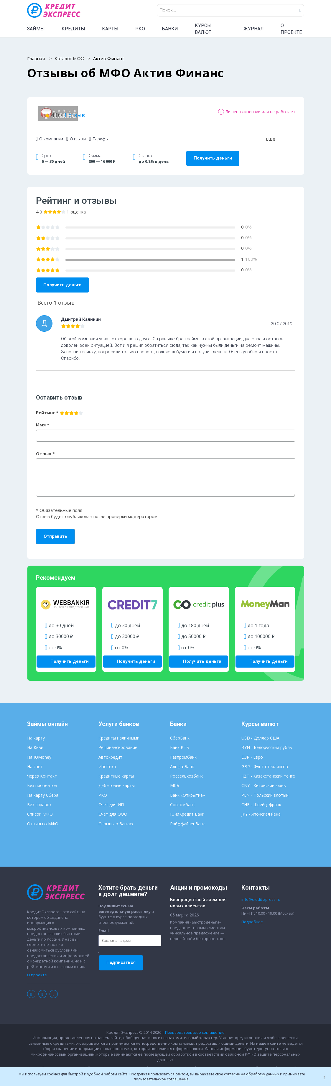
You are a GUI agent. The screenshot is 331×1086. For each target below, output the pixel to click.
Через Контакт (42, 771)
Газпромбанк (183, 752)
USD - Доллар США (260, 733)
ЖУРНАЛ (253, 29)
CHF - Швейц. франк (261, 800)
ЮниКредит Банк (187, 809)
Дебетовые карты (116, 781)
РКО (140, 29)
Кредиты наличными (118, 733)
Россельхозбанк (186, 771)
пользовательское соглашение (161, 1079)
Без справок (39, 800)
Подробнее (252, 917)
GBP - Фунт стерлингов (264, 762)
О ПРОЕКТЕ (291, 29)
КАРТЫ (110, 29)
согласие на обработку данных (251, 1074)
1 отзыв (143, 113)
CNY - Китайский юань (263, 781)
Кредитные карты (116, 771)
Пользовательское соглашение (195, 1027)
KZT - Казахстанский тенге (268, 771)
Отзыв (45, 450)
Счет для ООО (112, 809)
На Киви (35, 742)
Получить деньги (213, 154)
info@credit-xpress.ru (260, 894)
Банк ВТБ (179, 742)
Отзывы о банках (115, 819)
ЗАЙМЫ (36, 29)
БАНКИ (170, 29)
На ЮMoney (39, 752)
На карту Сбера (42, 790)
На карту (36, 733)
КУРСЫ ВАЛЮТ (203, 29)
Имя (42, 421)
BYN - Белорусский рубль (266, 742)
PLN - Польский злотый (265, 790)
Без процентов (42, 781)
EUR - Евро (252, 752)
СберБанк (180, 733)
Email (103, 926)
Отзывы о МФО (42, 819)
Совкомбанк (182, 800)
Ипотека (107, 762)
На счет (35, 762)
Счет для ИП (111, 800)
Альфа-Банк (182, 762)
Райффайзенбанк (187, 819)
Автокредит (110, 752)
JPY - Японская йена (261, 809)
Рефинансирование (117, 742)
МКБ (174, 781)
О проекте (37, 970)
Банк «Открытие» (187, 790)
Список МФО (40, 809)
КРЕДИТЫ (73, 29)
